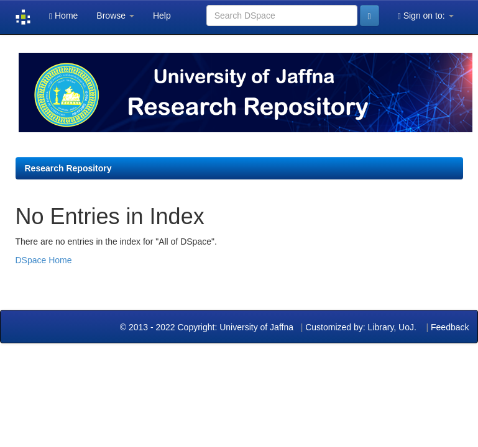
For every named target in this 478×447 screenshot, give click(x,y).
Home (63, 16)
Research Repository (68, 168)
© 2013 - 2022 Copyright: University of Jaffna (208, 327)
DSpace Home (44, 260)
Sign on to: (426, 16)
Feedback (450, 327)
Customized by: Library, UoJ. (360, 327)
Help (162, 15)
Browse (115, 15)
